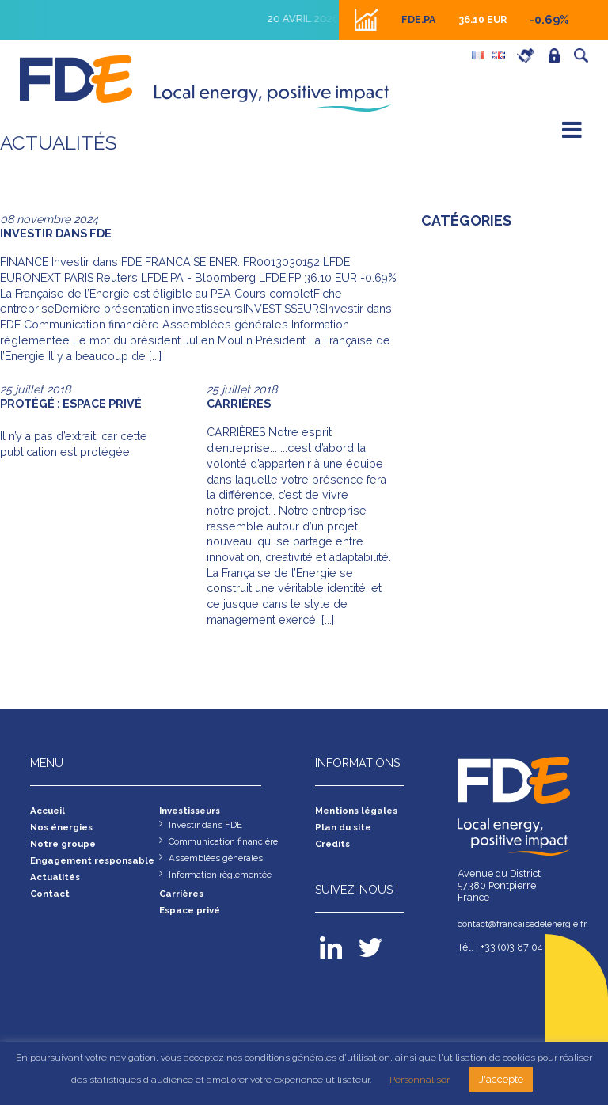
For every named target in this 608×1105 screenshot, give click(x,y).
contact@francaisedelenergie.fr (518, 924)
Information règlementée (226, 878)
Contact (51, 910)
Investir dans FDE (208, 826)
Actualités (56, 892)
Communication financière (228, 843)
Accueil (49, 811)
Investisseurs (194, 811)
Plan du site (345, 828)
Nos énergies (65, 828)
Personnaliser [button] (420, 1079)
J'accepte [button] (501, 1079)
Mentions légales (360, 811)
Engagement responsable (63, 869)
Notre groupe (66, 846)
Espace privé (558, 55)
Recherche (585, 55)
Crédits (334, 846)
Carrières (529, 55)
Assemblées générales (220, 861)
